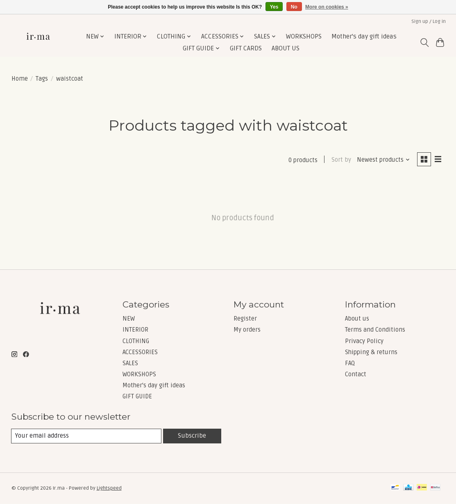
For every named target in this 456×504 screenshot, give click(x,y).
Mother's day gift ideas (364, 37)
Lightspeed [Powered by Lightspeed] (109, 489)
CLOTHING (136, 341)
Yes (274, 7)
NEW (129, 319)
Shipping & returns (371, 352)
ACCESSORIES (140, 352)
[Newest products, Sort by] (383, 159)
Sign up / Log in (428, 21)
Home (19, 78)
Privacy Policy (364, 341)
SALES (130, 363)
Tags (42, 78)
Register (245, 319)
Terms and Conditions (375, 330)
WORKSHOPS (304, 37)
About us (357, 319)
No (294, 7)
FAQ (350, 363)
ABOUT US (285, 48)
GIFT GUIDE (137, 396)
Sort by (341, 159)
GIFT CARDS (246, 48)
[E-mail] (86, 436)
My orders (247, 330)
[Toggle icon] (424, 42)
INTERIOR (135, 330)
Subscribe (192, 435)
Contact (355, 374)
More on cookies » (326, 7)
